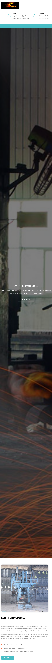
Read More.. (26, 299)
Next (49, 293)
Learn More (7, 657)
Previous (2, 293)
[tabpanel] (26, 293)
